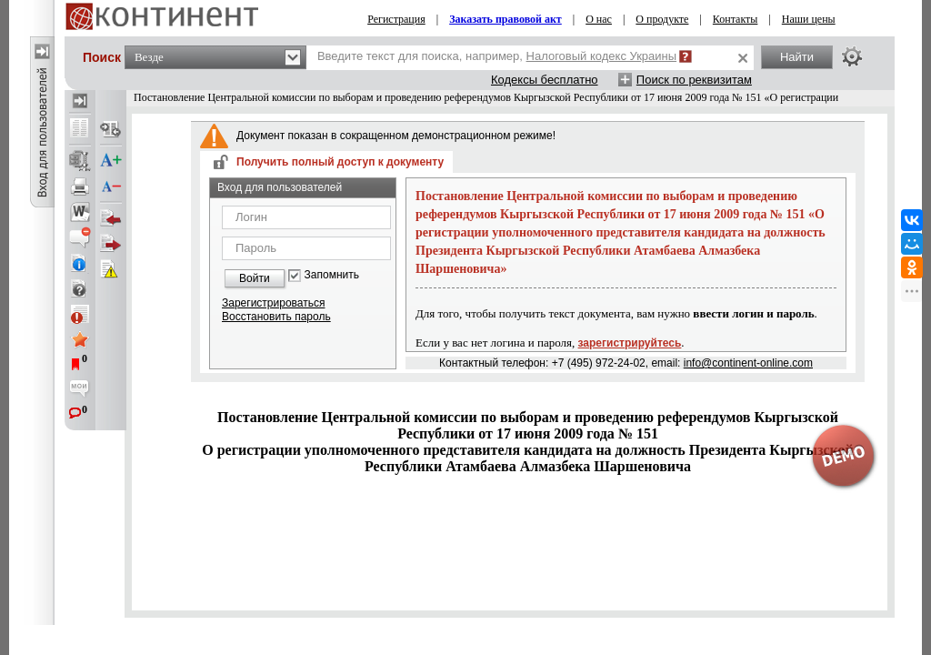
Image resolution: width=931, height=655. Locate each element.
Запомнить (332, 275)
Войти (254, 278)
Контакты (735, 19)
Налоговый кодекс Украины (601, 56)
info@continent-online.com (748, 363)
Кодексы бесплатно (544, 79)
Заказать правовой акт (505, 19)
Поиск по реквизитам (694, 79)
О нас (599, 19)
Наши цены (809, 19)
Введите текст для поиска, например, (496, 56)
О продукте (662, 19)
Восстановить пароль (276, 316)
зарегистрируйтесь (630, 343)
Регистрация (396, 19)
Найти (797, 57)
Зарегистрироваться (273, 303)
